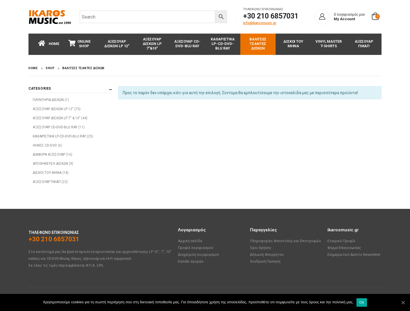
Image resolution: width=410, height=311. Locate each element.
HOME (48, 43)
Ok (361, 302)
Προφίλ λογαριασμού (195, 248)
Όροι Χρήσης (260, 248)
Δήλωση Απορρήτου (267, 254)
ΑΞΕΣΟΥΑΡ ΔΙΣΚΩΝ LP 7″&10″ (152, 43)
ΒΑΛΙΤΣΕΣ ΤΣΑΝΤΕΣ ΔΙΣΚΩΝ (257, 43)
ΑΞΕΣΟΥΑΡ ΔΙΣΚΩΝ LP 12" (53, 109)
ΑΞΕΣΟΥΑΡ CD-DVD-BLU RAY (187, 43)
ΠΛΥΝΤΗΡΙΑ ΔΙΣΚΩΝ (48, 100)
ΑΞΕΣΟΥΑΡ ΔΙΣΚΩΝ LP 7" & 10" (56, 118)
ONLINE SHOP (79, 43)
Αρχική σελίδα (190, 241)
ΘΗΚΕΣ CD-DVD (45, 145)
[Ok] (403, 302)
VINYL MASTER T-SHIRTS (328, 43)
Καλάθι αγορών (191, 261)
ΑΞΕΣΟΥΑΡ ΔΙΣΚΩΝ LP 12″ (116, 43)
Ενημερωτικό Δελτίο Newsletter (353, 254)
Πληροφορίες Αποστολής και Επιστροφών (285, 241)
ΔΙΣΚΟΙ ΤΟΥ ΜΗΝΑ (293, 43)
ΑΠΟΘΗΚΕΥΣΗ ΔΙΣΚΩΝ (50, 164)
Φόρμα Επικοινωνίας (344, 248)
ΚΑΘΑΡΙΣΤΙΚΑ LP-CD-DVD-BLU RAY (223, 43)
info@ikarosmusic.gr (259, 23)
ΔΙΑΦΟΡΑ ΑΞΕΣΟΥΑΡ (49, 154)
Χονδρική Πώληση (265, 261)
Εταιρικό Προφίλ (341, 241)
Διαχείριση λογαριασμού (198, 254)
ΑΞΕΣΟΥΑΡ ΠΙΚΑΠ (364, 43)
